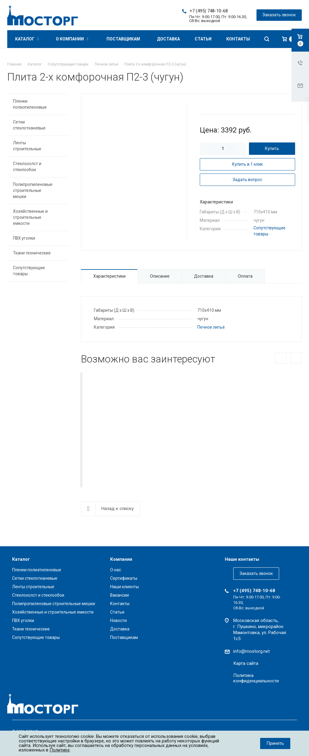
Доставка (168, 39)
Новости (118, 620)
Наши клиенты (124, 586)
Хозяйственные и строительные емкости (30, 217)
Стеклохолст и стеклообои (27, 166)
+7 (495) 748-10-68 (209, 11)
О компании (72, 39)
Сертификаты (123, 578)
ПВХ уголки (24, 238)
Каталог (27, 39)
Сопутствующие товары (29, 270)
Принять (275, 743)
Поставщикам (123, 39)
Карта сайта (245, 663)
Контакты (238, 39)
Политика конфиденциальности (256, 678)
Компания (121, 559)
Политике (59, 750)
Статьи (203, 39)
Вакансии (119, 595)
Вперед (296, 358)
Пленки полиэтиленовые (30, 104)
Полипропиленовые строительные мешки (33, 190)
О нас (115, 569)
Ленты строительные (27, 145)
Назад (281, 358)
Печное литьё (211, 327)
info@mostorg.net (251, 651)
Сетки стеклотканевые (29, 125)
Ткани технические (32, 252)
